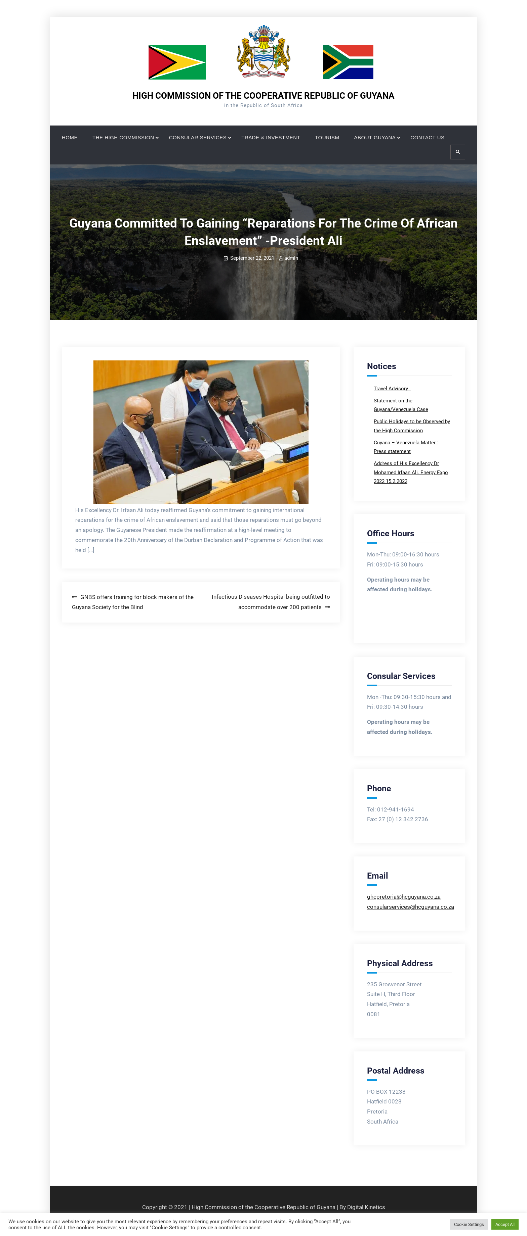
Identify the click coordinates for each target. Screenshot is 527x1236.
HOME (70, 137)
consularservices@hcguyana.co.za (410, 906)
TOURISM (327, 137)
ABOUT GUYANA (375, 137)
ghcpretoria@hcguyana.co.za (404, 896)
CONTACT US (427, 137)
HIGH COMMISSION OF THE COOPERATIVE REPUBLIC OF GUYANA (263, 96)
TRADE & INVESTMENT (270, 137)
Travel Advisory (391, 389)
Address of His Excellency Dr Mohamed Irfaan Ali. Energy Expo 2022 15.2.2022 (411, 472)
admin (291, 258)
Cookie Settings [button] (469, 1224)
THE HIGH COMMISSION (123, 137)
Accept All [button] (505, 1224)
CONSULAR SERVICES (198, 137)
